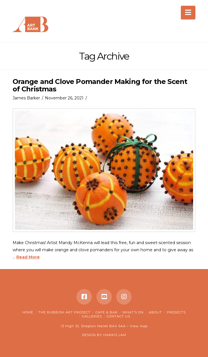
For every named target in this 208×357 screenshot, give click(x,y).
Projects (176, 312)
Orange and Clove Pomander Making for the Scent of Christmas (100, 85)
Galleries (92, 316)
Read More (28, 257)
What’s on (133, 312)
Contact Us (118, 316)
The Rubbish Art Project (64, 312)
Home (27, 312)
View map (139, 326)
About (155, 312)
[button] (188, 12)
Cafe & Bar (107, 312)
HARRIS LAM (114, 335)
